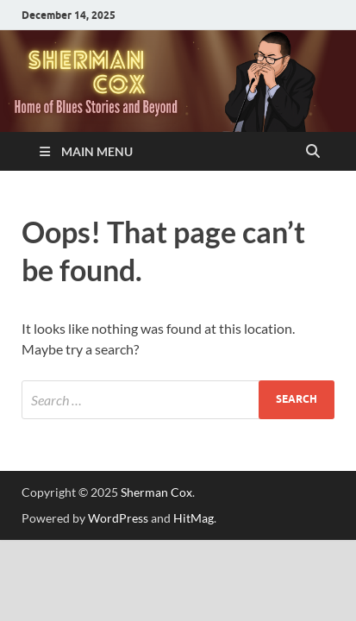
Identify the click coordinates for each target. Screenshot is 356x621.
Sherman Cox (156, 492)
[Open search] (313, 152)
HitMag (193, 518)
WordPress (118, 518)
